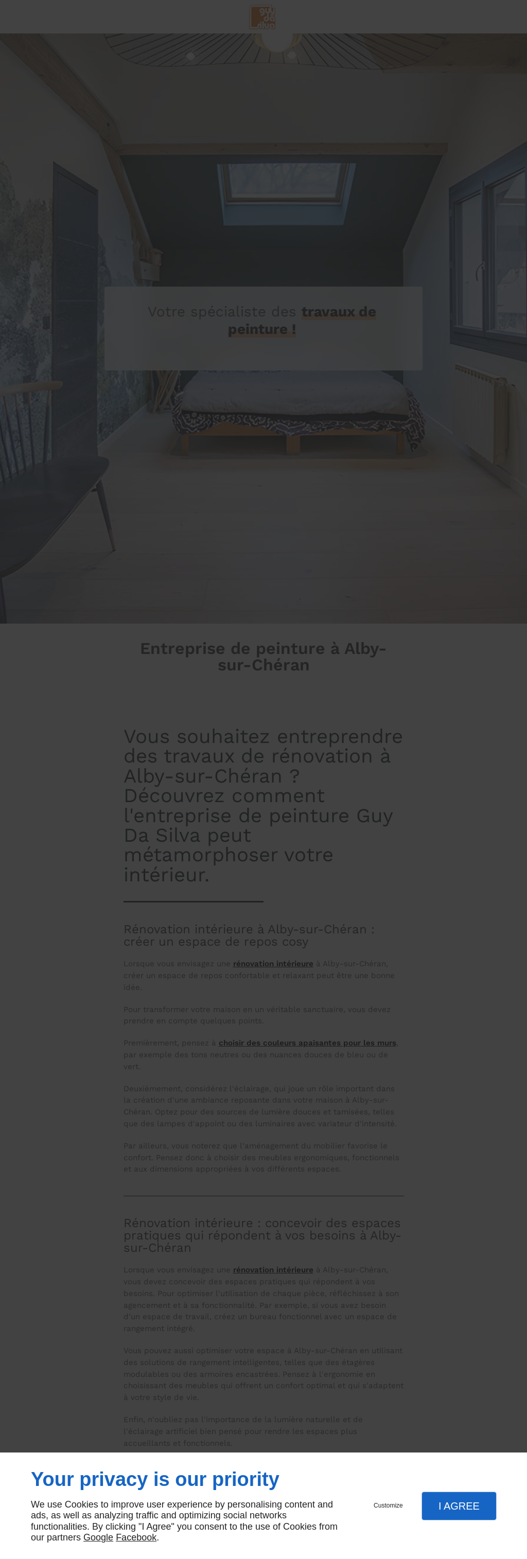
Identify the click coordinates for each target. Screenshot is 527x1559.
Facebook (136, 1537)
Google (98, 1537)
